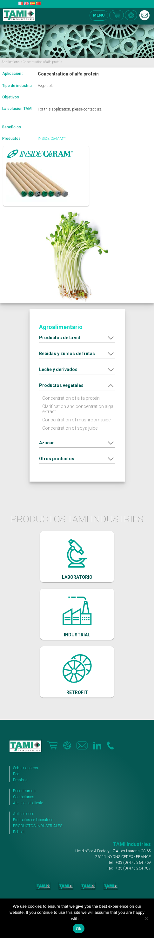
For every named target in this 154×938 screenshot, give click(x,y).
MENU (99, 15)
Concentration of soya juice (69, 428)
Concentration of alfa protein (71, 398)
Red (16, 774)
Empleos (20, 780)
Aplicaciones (23, 814)
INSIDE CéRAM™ (51, 138)
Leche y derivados (58, 369)
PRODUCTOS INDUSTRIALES (37, 826)
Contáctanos (23, 797)
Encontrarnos (24, 791)
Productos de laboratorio (33, 820)
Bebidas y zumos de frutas (67, 353)
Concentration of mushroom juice (76, 419)
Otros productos (56, 458)
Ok (78, 928)
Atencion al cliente (28, 803)
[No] (146, 918)
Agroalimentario (61, 327)
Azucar (46, 442)
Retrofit (19, 832)
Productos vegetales (61, 385)
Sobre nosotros (25, 768)
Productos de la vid (59, 337)
